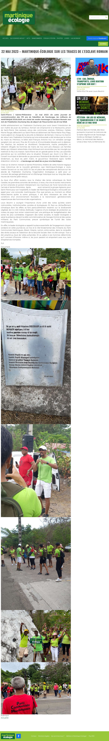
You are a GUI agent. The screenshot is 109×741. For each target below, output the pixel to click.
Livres (66, 38)
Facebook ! (97, 38)
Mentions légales (43, 736)
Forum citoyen (49, 38)
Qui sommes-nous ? (17, 38)
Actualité (4, 718)
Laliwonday (75, 38)
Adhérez (103, 44)
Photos (60, 38)
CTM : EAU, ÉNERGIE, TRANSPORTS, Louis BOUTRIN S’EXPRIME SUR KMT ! (90, 81)
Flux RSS (91, 736)
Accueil (6, 38)
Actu (28, 38)
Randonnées (37, 38)
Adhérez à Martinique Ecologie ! (76, 736)
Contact (33, 736)
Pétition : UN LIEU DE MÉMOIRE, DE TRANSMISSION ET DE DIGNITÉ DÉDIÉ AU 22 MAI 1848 (91, 120)
